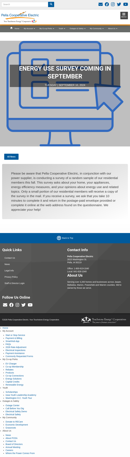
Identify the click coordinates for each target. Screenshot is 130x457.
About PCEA (11, 438)
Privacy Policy (11, 277)
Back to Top (67, 238)
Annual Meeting (13, 447)
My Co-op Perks (47, 28)
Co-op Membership (15, 366)
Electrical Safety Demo (16, 411)
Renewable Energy (14, 385)
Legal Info (9, 270)
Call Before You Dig (15, 408)
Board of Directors (14, 444)
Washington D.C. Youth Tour (19, 398)
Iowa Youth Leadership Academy (21, 395)
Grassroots (11, 428)
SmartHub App (12, 341)
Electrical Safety (13, 414)
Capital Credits (12, 382)
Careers (9, 450)
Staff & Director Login (15, 283)
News (7, 264)
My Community (97, 28)
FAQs (8, 344)
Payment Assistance (15, 353)
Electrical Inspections (15, 350)
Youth (62, 28)
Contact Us (10, 258)
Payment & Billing (14, 338)
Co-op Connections (15, 375)
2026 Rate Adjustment (16, 347)
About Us (112, 28)
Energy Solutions (14, 379)
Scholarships (12, 392)
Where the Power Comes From (20, 453)
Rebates (9, 369)
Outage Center (12, 405)
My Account (29, 28)
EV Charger (11, 363)
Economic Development (17, 425)
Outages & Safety (78, 28)
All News (11, 157)
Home (17, 28)
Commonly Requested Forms (19, 356)
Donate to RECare (14, 422)
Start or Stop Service (15, 335)
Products (10, 372)
